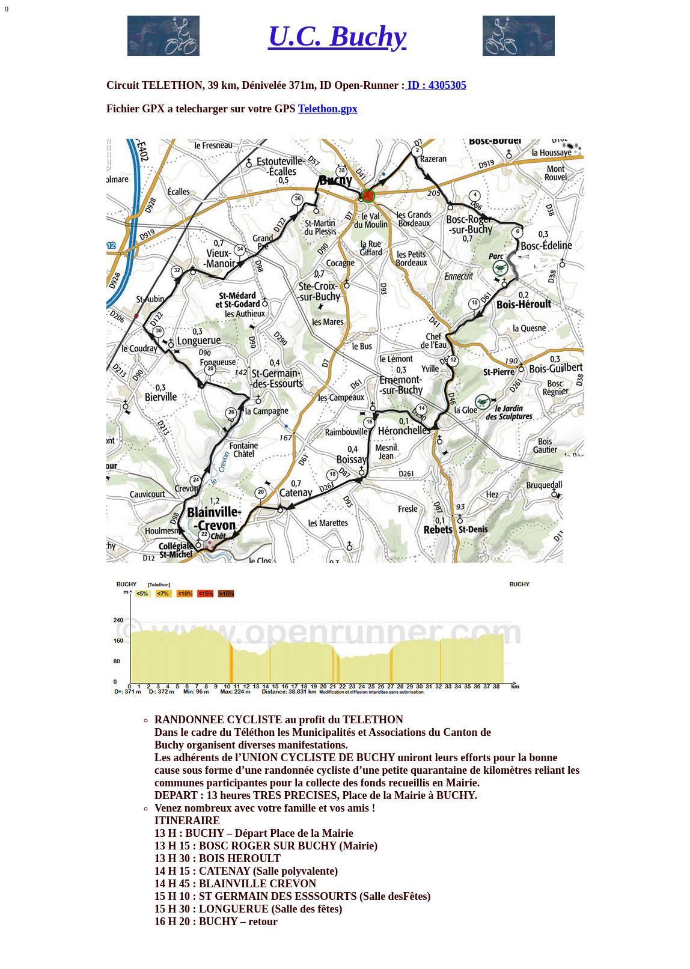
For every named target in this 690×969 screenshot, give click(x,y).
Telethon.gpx (328, 109)
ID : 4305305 (436, 85)
